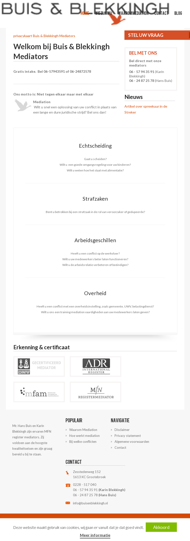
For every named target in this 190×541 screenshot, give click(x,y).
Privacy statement (128, 436)
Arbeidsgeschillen (95, 240)
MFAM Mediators (36, 392)
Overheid (95, 293)
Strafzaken (95, 198)
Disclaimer (122, 430)
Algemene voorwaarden (132, 442)
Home (85, 12)
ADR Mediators (93, 366)
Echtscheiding (95, 145)
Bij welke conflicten (82, 442)
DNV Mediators (36, 366)
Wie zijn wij (103, 12)
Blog (178, 12)
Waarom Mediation (133, 12)
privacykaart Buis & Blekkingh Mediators (44, 36)
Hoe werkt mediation (84, 436)
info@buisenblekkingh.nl (90, 503)
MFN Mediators (93, 392)
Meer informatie (95, 535)
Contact (161, 12)
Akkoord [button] (161, 527)
